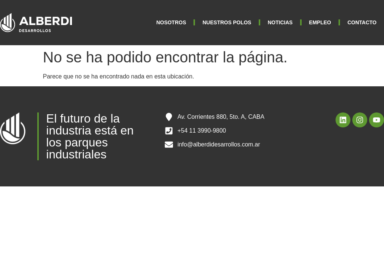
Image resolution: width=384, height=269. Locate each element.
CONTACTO (362, 22)
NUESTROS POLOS (226, 22)
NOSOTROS (171, 22)
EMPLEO (320, 22)
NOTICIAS (280, 22)
